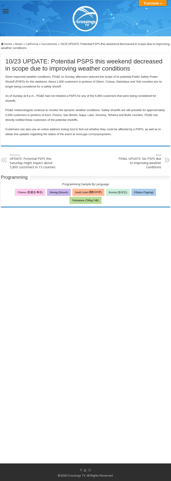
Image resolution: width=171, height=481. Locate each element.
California (32, 44)
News (19, 44)
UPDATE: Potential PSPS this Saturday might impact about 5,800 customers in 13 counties (32, 161)
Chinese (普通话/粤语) (30, 192)
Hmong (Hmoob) (59, 192)
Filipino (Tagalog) (143, 192)
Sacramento (49, 44)
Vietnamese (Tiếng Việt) (85, 200)
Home (6, 44)
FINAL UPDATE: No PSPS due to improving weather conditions (138, 161)
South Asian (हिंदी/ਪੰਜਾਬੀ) (88, 192)
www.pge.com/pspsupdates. (94, 134)
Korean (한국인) (118, 192)
